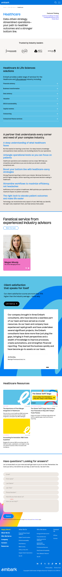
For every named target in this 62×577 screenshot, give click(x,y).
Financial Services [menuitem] (41, 536)
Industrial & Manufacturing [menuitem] (40, 544)
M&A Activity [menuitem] (22, 546)
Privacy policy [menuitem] (48, 567)
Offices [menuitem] (55, 535)
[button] (47, 367)
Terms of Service (35, 519)
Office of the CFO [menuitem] (23, 549)
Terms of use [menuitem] (57, 567)
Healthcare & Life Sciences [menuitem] (41, 540)
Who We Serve (12, 7)
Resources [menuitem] (5, 546)
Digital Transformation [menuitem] (24, 537)
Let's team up (12, 304)
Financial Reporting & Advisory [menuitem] (24, 534)
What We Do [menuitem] (5, 533)
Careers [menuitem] (4, 543)
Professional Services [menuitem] (42, 547)
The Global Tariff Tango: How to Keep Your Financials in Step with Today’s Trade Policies (43, 411)
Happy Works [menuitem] (5, 529)
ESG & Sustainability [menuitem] (24, 540)
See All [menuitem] (20, 556)
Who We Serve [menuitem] (6, 536)
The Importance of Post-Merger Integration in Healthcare (13, 410)
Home (4, 7)
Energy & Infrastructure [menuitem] (43, 533)
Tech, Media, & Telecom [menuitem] (43, 553)
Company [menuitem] (4, 539)
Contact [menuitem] (55, 538)
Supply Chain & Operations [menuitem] (25, 553)
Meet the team (11, 228)
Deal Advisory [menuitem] (22, 543)
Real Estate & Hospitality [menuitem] (43, 550)
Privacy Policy (27, 519)
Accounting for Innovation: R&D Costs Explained (15, 439)
